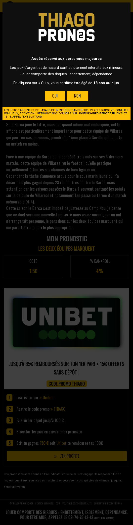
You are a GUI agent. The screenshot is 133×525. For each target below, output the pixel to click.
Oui (55, 96)
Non (77, 96)
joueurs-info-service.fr (96, 113)
